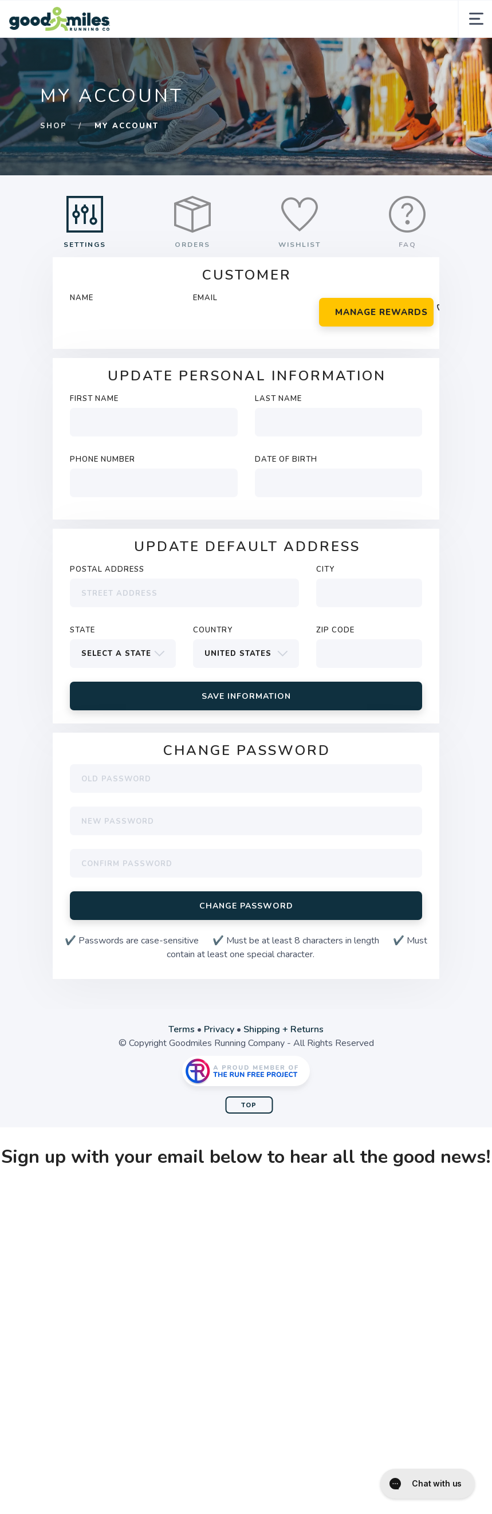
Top (249, 1105)
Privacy (219, 1029)
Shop (53, 126)
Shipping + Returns (283, 1029)
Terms (181, 1029)
